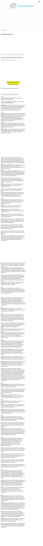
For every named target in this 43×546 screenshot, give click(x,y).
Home (2, 54)
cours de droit (6, 54)
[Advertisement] (13, 44)
